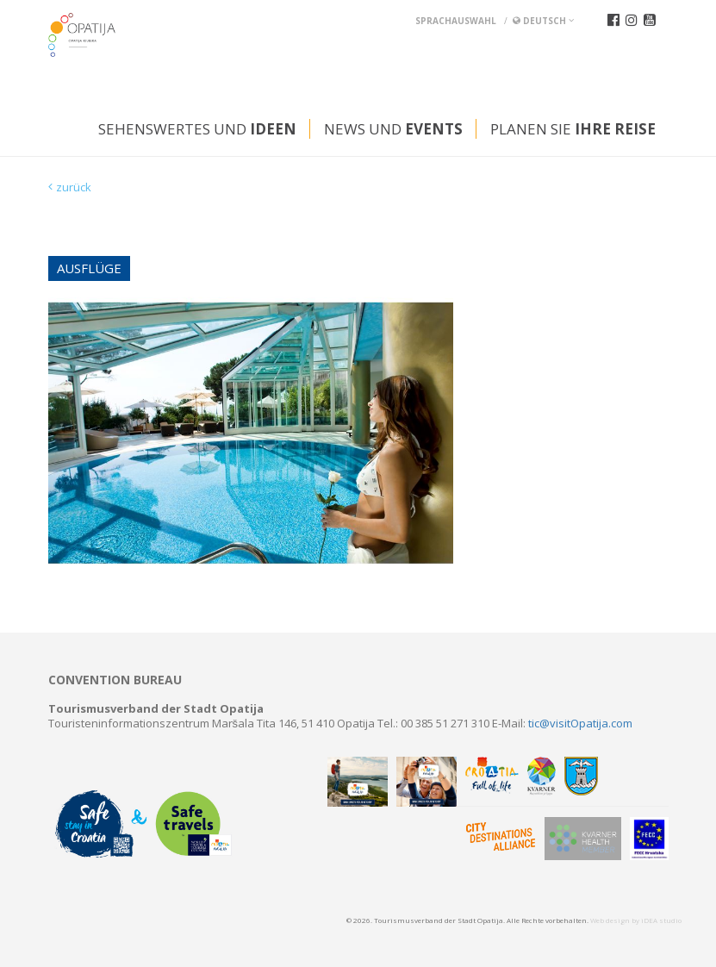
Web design (610, 920)
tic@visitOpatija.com (580, 723)
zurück (73, 187)
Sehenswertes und (197, 129)
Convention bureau (115, 680)
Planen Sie (573, 129)
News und (393, 129)
